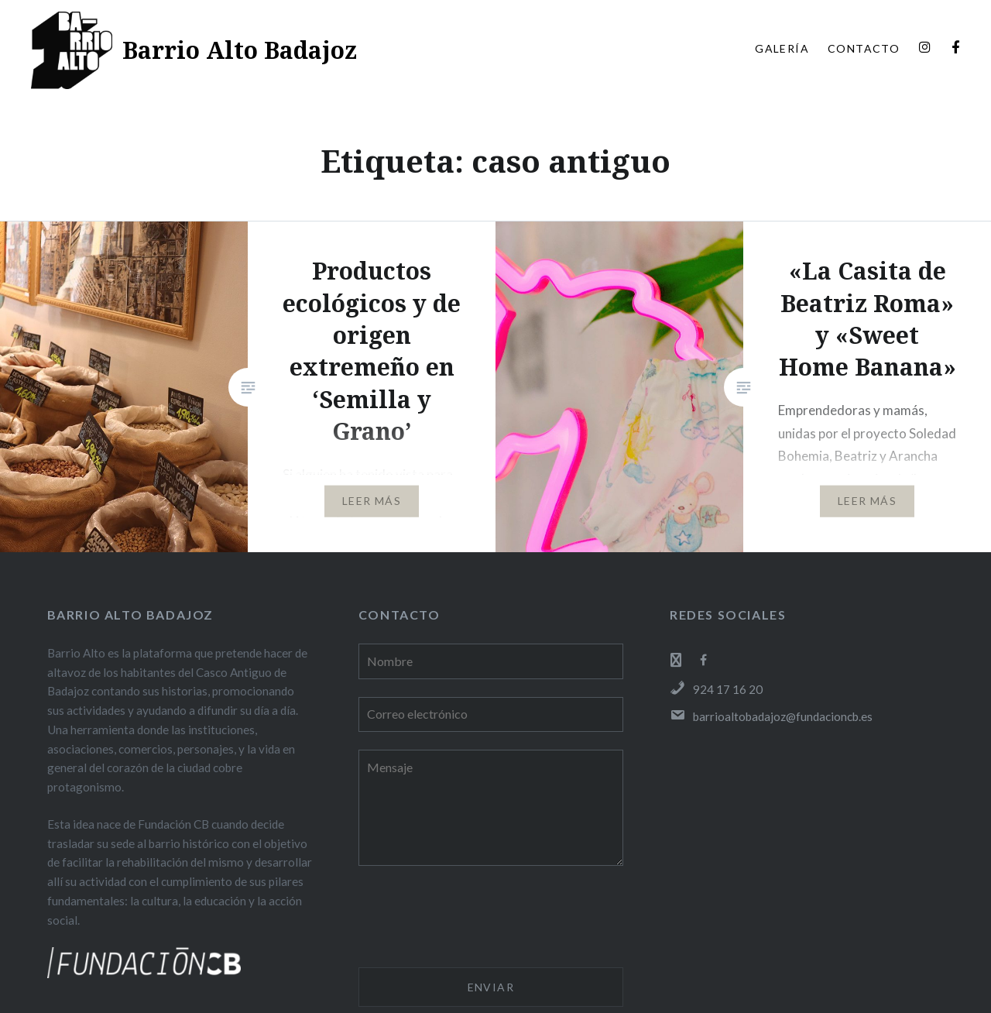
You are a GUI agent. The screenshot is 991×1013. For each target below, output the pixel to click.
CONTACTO (864, 48)
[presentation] (476, 919)
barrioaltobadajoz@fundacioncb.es (771, 716)
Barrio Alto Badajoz (239, 50)
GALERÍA (782, 48)
